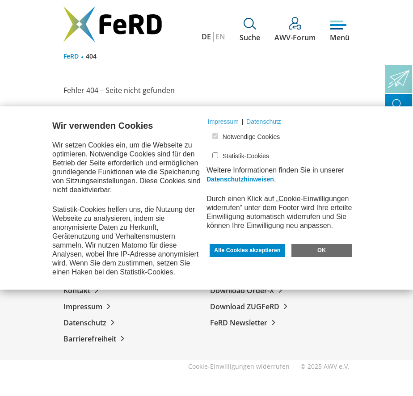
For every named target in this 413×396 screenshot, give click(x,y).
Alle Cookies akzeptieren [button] (247, 250)
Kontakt (82, 290)
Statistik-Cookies (246, 156)
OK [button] (321, 250)
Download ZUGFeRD (250, 307)
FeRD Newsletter (244, 323)
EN (220, 37)
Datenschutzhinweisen (240, 179)
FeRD (71, 56)
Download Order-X (248, 290)
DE (206, 37)
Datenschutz (90, 323)
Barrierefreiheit (95, 339)
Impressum (88, 307)
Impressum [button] (223, 121)
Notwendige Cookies (251, 136)
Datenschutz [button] (263, 121)
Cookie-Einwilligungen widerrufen (239, 366)
